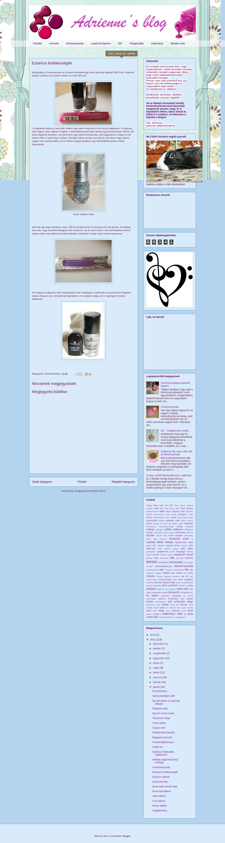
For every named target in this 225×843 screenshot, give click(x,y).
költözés (189, 558)
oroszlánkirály (187, 582)
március (157, 677)
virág (161, 610)
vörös (183, 611)
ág (185, 614)
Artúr (155, 505)
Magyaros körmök (162, 737)
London (149, 508)
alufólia (149, 514)
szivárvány (173, 598)
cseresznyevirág (166, 527)
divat (172, 532)
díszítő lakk (161, 535)
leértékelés (179, 570)
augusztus (159, 658)
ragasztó (160, 589)
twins (191, 605)
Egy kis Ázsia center (163, 713)
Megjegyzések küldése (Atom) (90, 491)
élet (156, 617)
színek (190, 598)
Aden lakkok (159, 796)
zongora (157, 614)
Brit (166, 505)
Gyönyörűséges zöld (163, 695)
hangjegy (180, 551)
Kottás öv (157, 747)
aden (162, 511)
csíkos (149, 532)
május (156, 667)
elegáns (179, 535)
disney (166, 532)
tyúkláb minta (152, 608)
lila (187, 569)
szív (170, 601)
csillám (168, 529)
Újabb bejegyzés (42, 481)
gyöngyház (151, 552)
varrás (190, 608)
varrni (183, 608)
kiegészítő (179, 554)
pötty (190, 585)
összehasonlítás (165, 617)
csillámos (178, 529)
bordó (190, 517)
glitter (190, 548)
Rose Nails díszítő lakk (164, 786)
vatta (148, 610)
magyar (158, 573)
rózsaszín (173, 592)
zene (190, 610)
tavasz (165, 604)
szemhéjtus (151, 599)
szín (182, 598)
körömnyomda (183, 566)
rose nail (182, 588)
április (156, 672)
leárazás (169, 570)
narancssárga (165, 579)
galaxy (176, 549)
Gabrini (190, 505)
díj (192, 532)
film (154, 545)
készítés (180, 558)
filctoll (148, 546)
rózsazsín (185, 592)
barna (149, 517)
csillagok (189, 527)
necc (175, 579)
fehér (160, 542)
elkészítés (188, 535)
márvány (175, 576)
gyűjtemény (162, 551)
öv (174, 617)
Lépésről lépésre (101, 43)
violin (155, 611)
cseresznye (151, 527)
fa (192, 539)
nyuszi (165, 582)
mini (185, 573)
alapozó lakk (178, 511)
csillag (179, 526)
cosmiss (188, 523)
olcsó (178, 582)
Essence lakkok (160, 776)
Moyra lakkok (159, 805)
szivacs (162, 598)
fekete (169, 542)
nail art (184, 576)
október (157, 648)
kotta (156, 558)
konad (189, 554)
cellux (149, 523)
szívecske (179, 601)
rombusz (172, 589)
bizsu (180, 517)
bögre (183, 521)
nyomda (158, 582)
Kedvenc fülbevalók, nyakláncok (163, 753)
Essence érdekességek (165, 772)
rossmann (156, 592)
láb (191, 570)
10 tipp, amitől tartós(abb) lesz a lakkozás (169, 475)
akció (168, 511)
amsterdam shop (162, 514)
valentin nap (174, 608)
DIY (120, 43)
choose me (158, 524)
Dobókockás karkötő (163, 732)
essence (174, 538)
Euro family (180, 505)
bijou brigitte (171, 517)
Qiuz (167, 508)
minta (190, 573)
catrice (190, 521)
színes (149, 601)
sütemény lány (153, 605)
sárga (190, 601)
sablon (155, 595)
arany (173, 514)
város (167, 611)
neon (180, 579)
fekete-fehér (181, 542)
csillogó (150, 529)
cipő (165, 524)
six (184, 596)
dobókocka (180, 532)
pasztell (149, 585)
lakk (161, 569)
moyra (150, 576)
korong (149, 558)
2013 (153, 634)
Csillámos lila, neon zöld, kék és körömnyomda (176, 453)
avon (191, 514)
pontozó (173, 585)
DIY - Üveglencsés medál (175, 430)
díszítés (150, 535)
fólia (191, 545)
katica (170, 555)
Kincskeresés (159, 691)
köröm (151, 562)
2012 (153, 639)
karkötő (163, 555)
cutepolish (157, 532)
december (159, 643)
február (157, 682)
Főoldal (37, 43)
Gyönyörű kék (160, 781)
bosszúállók (152, 520)
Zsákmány (157, 43)
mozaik (159, 576)
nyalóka (149, 582)
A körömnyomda (170, 406)
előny (148, 539)
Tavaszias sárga (161, 718)
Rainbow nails (160, 708)
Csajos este (158, 727)
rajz (166, 589)
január (156, 686)
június (156, 663)
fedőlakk (150, 542)
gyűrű (172, 552)
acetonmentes (152, 511)
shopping (176, 595)
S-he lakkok (158, 801)
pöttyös (151, 588)
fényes (185, 546)
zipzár (149, 614)
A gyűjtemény (159, 810)
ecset (171, 535)
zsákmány (168, 613)
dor (188, 532)
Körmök (54, 43)
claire (181, 524)
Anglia (149, 505)
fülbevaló (150, 548)
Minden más (178, 43)
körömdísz (164, 562)
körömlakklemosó (163, 566)
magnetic (150, 573)
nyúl (172, 582)
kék (172, 557)
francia (161, 545)
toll (177, 605)
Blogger (126, 836)
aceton (189, 508)
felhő (190, 542)
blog (185, 517)
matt (173, 573)
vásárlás (176, 610)
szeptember (159, 653)
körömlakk (176, 562)
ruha (164, 592)
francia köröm (173, 545)
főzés (160, 549)
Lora (156, 508)
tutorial (183, 604)
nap (191, 576)
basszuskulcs (159, 517)
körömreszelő (152, 570)
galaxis (168, 549)
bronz (162, 520)
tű (167, 608)
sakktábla (165, 596)
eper (155, 539)
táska (162, 607)
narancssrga (151, 579)
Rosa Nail (174, 508)
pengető (157, 585)
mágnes (167, 576)
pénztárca (183, 585)
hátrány (190, 552)
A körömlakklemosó (163, 742)
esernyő (163, 539)
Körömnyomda (75, 43)
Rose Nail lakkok (161, 791)
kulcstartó (164, 558)
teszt (172, 605)
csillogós (159, 530)
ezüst (186, 538)
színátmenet (160, 602)
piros (164, 585)
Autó (161, 505)
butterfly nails (173, 520)
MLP (162, 508)
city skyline (173, 524)
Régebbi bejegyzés (123, 481)
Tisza (182, 508)
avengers (182, 514)
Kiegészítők (137, 43)
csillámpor (188, 530)
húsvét (156, 554)
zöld (179, 613)
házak (149, 555)
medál (179, 573)
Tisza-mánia (159, 723)
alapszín (189, 511)
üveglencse (181, 617)
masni (166, 572)
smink (190, 596)
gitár (183, 548)
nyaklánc (188, 579)
